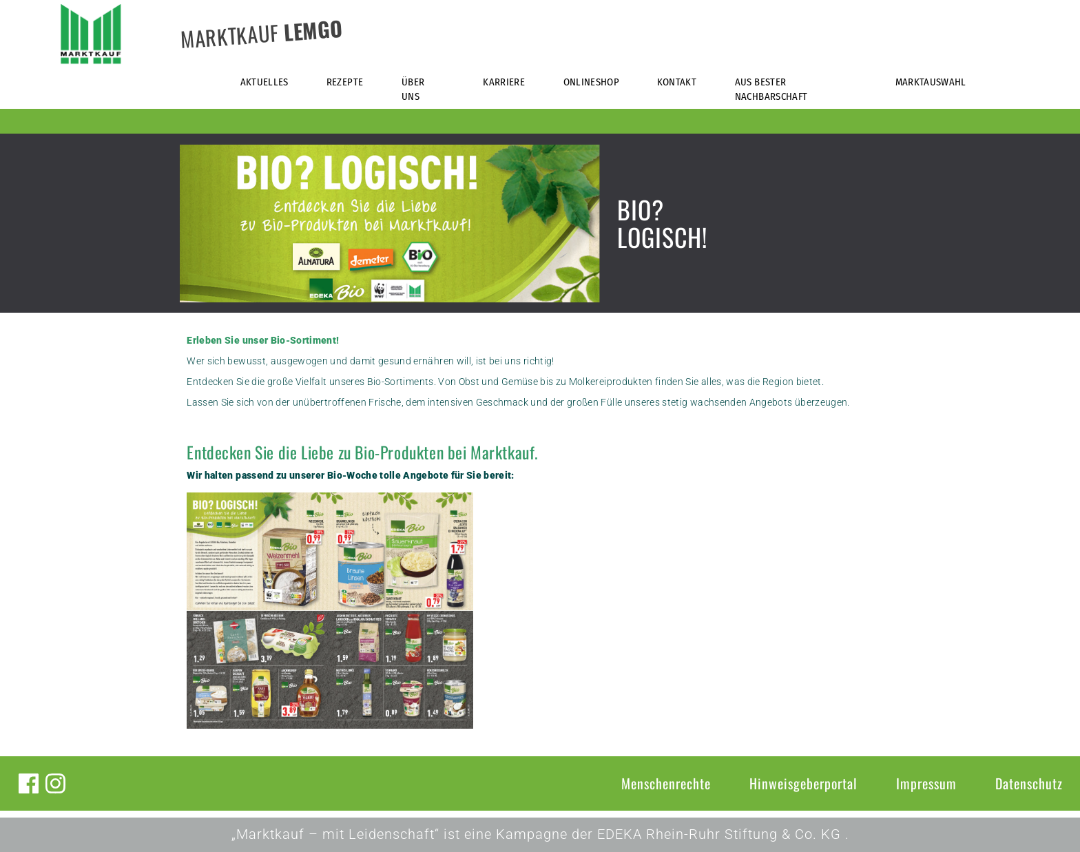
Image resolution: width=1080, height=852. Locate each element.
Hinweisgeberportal (803, 783)
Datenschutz (1029, 783)
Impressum (926, 783)
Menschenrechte (666, 783)
